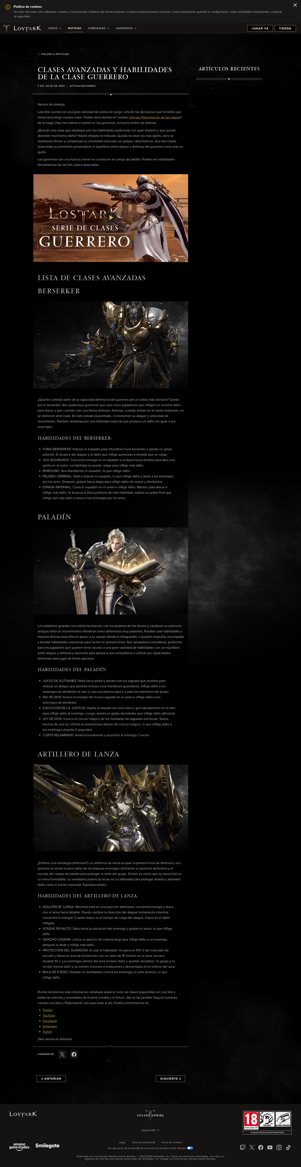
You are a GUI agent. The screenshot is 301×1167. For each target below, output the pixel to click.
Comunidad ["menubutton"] (99, 28)
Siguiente (170, 1078)
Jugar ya (260, 28)
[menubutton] (150, 1130)
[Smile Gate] (47, 1147)
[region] (229, 176)
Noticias (74, 28)
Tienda (285, 28)
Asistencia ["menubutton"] (126, 28)
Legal (122, 1142)
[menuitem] (55, 28)
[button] (110, 218)
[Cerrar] (295, 5)
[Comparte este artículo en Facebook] (74, 1054)
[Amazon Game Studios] (19, 1147)
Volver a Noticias (53, 54)
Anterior (51, 1078)
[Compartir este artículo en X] (62, 1054)
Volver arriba (150, 1115)
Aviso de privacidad (143, 1142)
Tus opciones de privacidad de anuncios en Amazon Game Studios (151, 1148)
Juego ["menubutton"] (54, 28)
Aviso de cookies (172, 1142)
